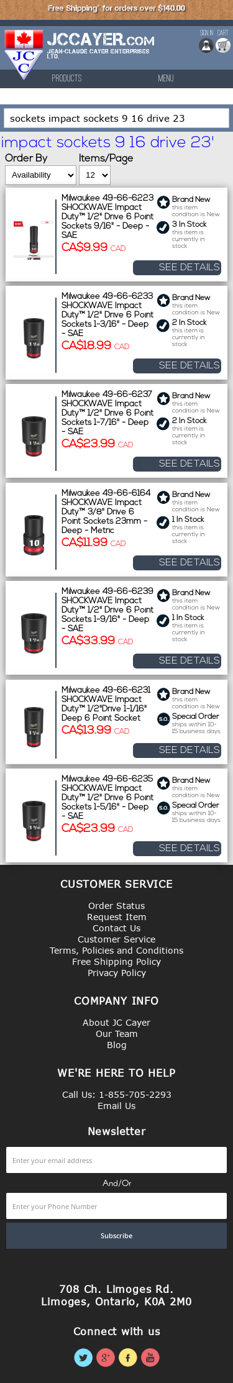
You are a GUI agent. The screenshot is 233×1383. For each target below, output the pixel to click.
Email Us (116, 1105)
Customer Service (116, 939)
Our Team (117, 1033)
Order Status (116, 905)
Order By (26, 159)
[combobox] (116, 118)
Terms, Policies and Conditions (116, 950)
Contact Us (116, 928)
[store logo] (24, 55)
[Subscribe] (116, 1236)
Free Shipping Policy (116, 961)
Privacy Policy (117, 972)
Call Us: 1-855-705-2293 (116, 1094)
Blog (117, 1044)
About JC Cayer (116, 1022)
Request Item (117, 916)
